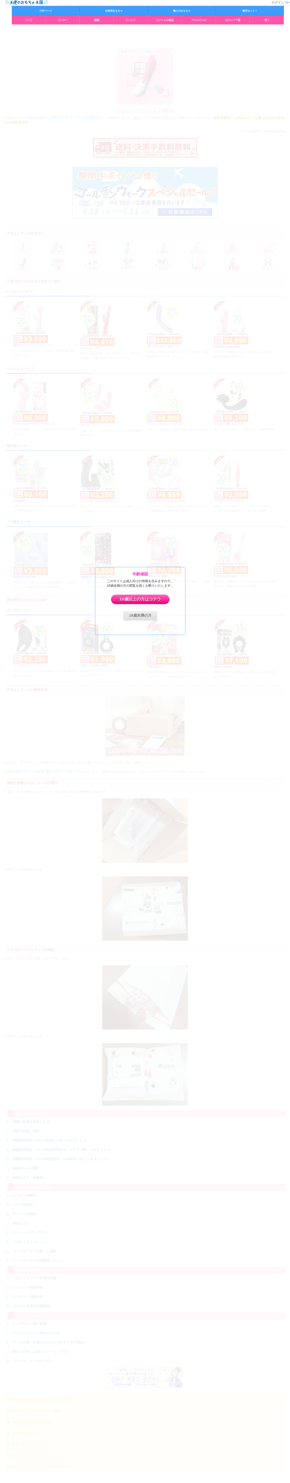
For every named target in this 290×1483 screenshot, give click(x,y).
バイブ (28, 20)
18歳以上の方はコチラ (140, 599)
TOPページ (45, 10)
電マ (266, 20)
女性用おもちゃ (114, 10)
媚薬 (96, 20)
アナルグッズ (198, 20)
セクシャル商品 (165, 20)
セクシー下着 (232, 20)
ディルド (131, 20)
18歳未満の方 (140, 616)
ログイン (277, 2)
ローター (63, 20)
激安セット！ (249, 10)
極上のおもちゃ (182, 10)
